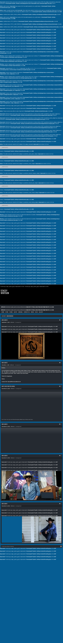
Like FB (15, 312)
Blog (36, 312)
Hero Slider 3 (5, 362)
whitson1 (12, 322)
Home (3, 312)
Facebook (61, 546)
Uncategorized (18, 322)
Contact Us (27, 312)
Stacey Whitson (5, 292)
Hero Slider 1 (4, 503)
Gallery (41, 312)
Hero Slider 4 (5, 320)
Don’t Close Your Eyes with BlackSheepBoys (11, 419)
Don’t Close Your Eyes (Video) (8, 386)
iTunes (11, 312)
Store (6, 312)
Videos (32, 312)
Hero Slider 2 (5, 455)
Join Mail (20, 312)
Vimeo (31, 419)
